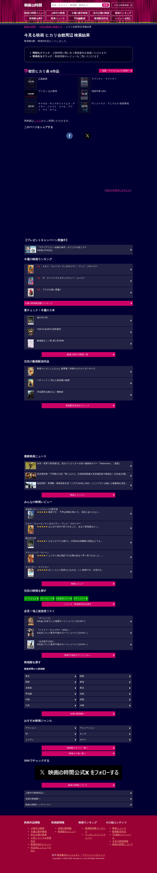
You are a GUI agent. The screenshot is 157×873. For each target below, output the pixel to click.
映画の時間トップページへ (38, 805)
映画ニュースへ (77, 495)
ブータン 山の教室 (47, 91)
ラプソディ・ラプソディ (104, 79)
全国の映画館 (65, 828)
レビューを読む (121, 18)
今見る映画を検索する (50, 26)
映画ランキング (121, 12)
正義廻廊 (42, 79)
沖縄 (82, 705)
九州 (27, 705)
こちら (37, 120)
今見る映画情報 (120, 841)
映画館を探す (35, 18)
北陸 (82, 694)
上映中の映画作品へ (35, 793)
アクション (30, 728)
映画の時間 (30, 26)
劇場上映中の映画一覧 (77, 354)
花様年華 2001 (98, 91)
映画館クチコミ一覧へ (77, 748)
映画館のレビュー (67, 831)
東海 (82, 682)
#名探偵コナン (63, 598)
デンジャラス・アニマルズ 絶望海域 (110, 103)
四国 (82, 699)
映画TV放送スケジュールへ (77, 655)
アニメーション (87, 728)
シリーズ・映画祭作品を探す (77, 604)
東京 (27, 676)
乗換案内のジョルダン (68, 855)
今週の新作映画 (78, 12)
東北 (82, 688)
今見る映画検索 (121, 5)
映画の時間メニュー (34, 13)
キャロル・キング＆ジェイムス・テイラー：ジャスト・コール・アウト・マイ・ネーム (56, 106)
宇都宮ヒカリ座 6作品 (41, 71)
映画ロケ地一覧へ (77, 753)
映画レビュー (77, 583)
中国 (27, 699)
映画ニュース (56, 18)
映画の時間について (77, 785)
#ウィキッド (46, 598)
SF (26, 734)
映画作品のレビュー (41, 844)
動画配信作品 (100, 18)
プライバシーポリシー (93, 855)
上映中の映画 (56, 12)
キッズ (83, 734)
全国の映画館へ (77, 713)
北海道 (28, 688)
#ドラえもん (31, 598)
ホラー (83, 740)
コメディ (29, 740)
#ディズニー (80, 598)
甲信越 (28, 694)
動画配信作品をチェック (77, 405)
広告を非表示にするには (118, 190)
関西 (27, 682)
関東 (82, 676)
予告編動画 (78, 18)
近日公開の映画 (100, 12)
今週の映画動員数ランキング (38, 303)
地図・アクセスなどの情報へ (116, 70)
